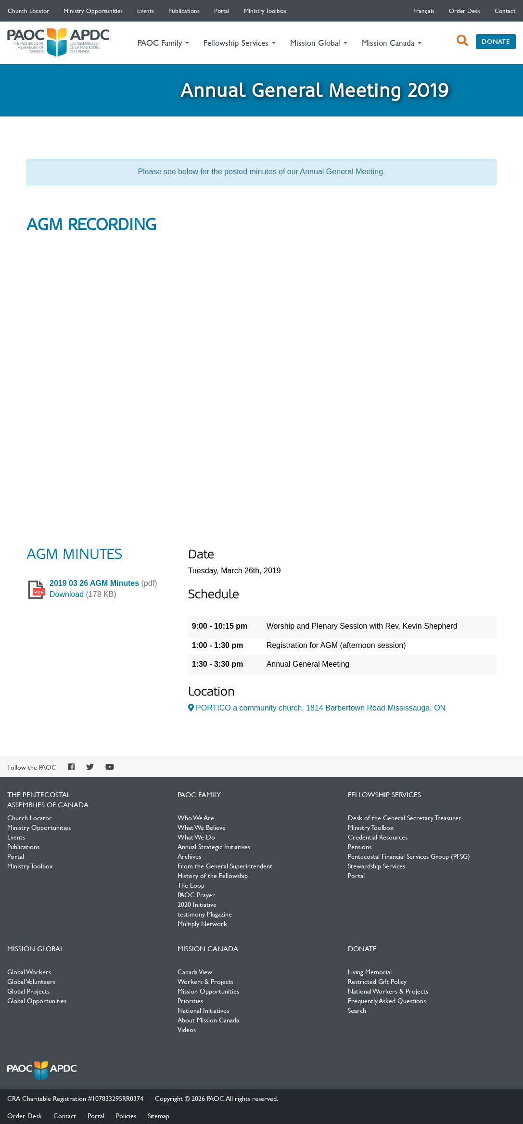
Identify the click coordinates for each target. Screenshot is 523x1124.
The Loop (191, 884)
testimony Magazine (205, 913)
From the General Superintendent (225, 865)
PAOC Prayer (196, 894)
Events (145, 10)
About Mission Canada (208, 1019)
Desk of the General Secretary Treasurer (404, 817)
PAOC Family (199, 794)
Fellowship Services (384, 794)
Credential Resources (378, 836)
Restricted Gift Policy (377, 981)
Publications (184, 10)
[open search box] (462, 40)
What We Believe (202, 827)
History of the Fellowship (213, 875)
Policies (126, 1115)
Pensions (359, 846)
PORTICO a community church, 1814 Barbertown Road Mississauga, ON (317, 708)
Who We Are (196, 817)
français (423, 10)
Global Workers (29, 971)
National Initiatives (203, 1010)
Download (67, 594)
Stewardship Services (376, 865)
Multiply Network (202, 923)
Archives (189, 856)
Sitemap (158, 1115)
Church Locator (28, 10)
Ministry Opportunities (93, 10)
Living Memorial (370, 971)
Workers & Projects (205, 981)
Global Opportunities (36, 1000)
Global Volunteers (31, 981)
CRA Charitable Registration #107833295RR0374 (75, 1098)
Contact (505, 10)
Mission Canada (208, 948)
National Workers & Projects (388, 990)
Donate (496, 41)
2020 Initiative (197, 904)
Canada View (195, 971)
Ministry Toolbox (265, 10)
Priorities (190, 1000)
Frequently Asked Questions (387, 1000)
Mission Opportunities (208, 990)
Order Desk (464, 10)
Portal (222, 10)
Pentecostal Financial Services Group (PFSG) (409, 856)
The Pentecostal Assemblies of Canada (58, 43)
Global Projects (28, 990)
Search (357, 1010)
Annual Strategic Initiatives (214, 846)
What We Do (196, 836)
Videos (187, 1029)
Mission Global (35, 948)
